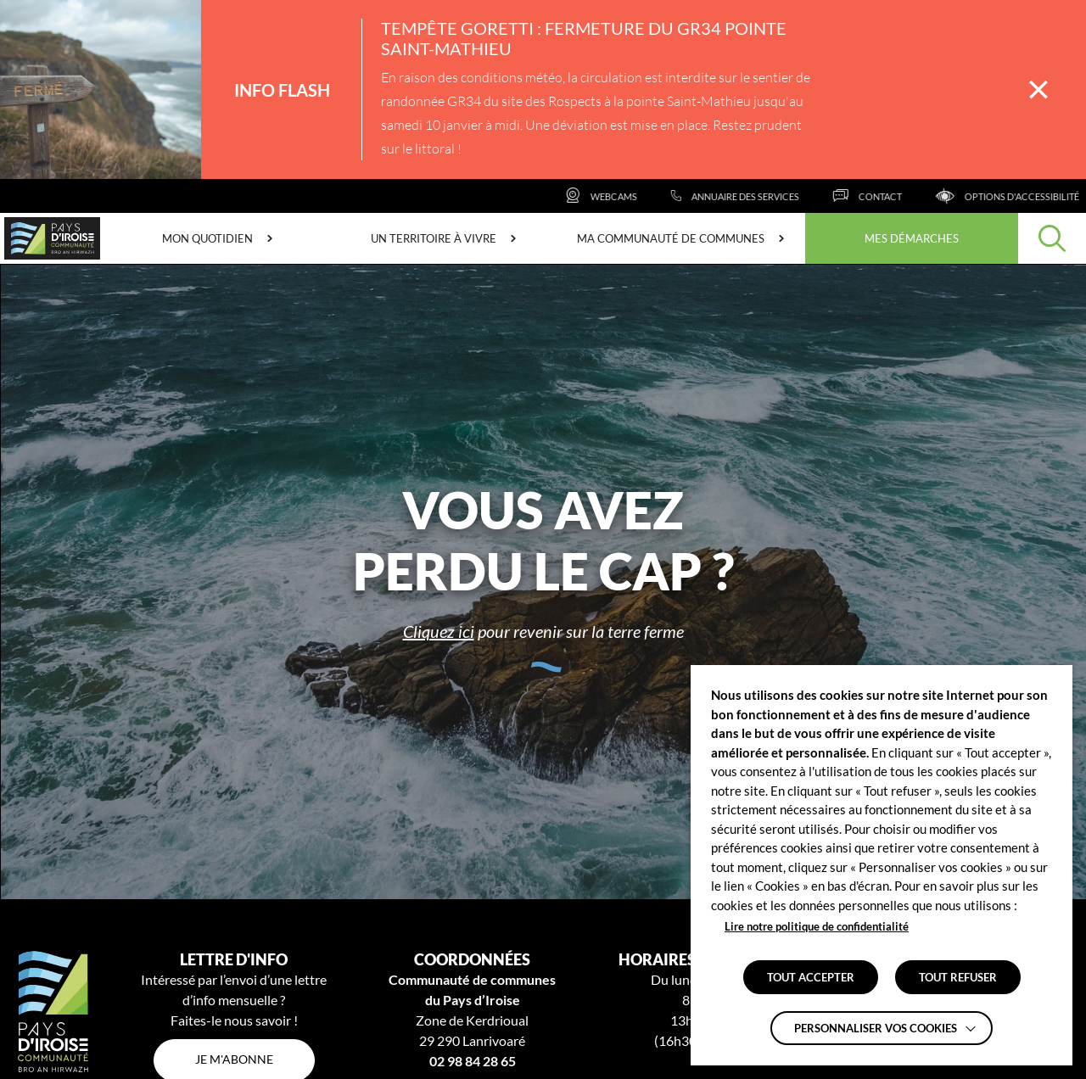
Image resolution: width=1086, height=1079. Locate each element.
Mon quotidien (207, 238)
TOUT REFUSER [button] (958, 977)
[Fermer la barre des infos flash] (1038, 90)
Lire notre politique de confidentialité (817, 926)
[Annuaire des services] (757, 196)
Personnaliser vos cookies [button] (875, 1028)
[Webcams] (623, 196)
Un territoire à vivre (433, 238)
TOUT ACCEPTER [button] (810, 977)
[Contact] (889, 196)
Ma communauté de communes (670, 238)
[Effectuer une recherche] (1052, 238)
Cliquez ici (438, 631)
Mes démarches (912, 238)
